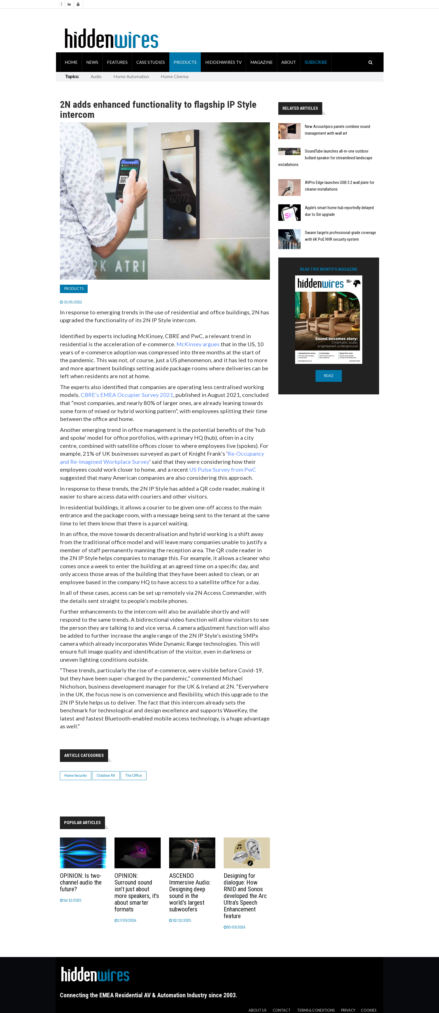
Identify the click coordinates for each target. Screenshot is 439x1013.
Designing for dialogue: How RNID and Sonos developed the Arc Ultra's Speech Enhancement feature (245, 896)
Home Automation (131, 76)
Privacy (348, 1010)
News (92, 62)
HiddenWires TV (223, 62)
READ (328, 376)
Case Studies (150, 62)
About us (257, 1010)
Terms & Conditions (316, 1010)
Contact (282, 1010)
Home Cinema (174, 76)
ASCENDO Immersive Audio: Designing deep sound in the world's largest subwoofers (190, 892)
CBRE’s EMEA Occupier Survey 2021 (127, 394)
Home (71, 62)
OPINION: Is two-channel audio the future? (81, 882)
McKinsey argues (198, 344)
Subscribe (316, 62)
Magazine (261, 62)
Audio (96, 76)
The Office (133, 775)
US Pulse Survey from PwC (222, 469)
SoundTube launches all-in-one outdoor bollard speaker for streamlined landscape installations (325, 158)
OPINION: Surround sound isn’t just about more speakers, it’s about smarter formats (137, 892)
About (288, 62)
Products (185, 62)
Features (117, 62)
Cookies (368, 1010)
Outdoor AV (106, 775)
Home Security (75, 775)
